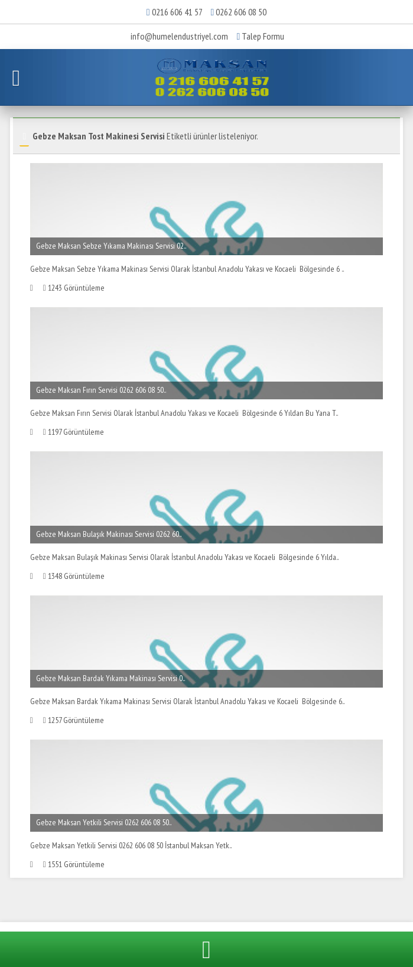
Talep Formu (261, 36)
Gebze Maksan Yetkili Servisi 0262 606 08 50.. (103, 822)
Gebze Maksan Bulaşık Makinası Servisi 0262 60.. (108, 534)
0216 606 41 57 (177, 12)
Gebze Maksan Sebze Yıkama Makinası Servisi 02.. (111, 245)
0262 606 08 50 (241, 12)
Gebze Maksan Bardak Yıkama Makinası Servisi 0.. (110, 678)
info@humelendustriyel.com (179, 36)
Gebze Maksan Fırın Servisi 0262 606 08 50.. (101, 390)
